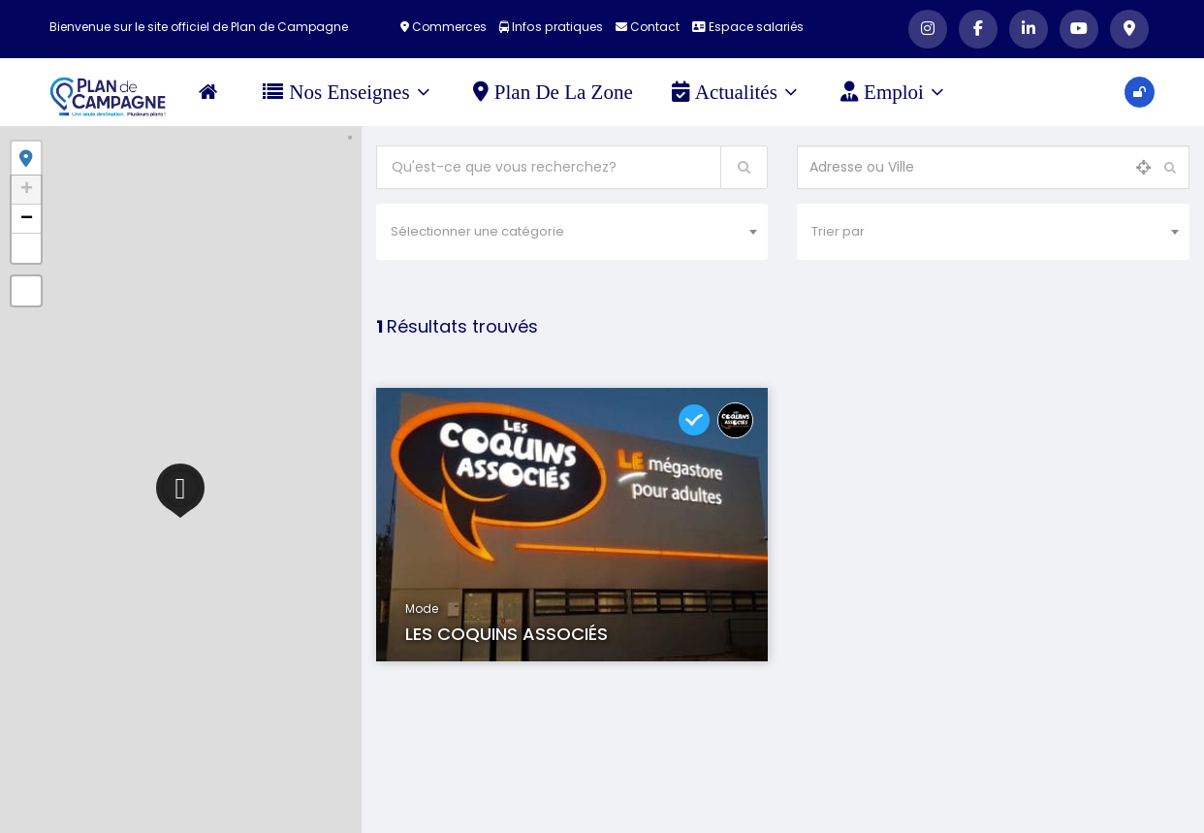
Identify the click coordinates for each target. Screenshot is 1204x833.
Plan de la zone (554, 92)
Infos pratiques (552, 26)
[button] (26, 248)
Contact (648, 26)
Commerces (445, 26)
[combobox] (572, 232)
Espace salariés (747, 26)
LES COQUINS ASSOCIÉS (506, 634)
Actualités (735, 92)
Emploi (893, 92)
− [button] (26, 219)
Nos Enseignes (347, 92)
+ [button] (26, 190)
